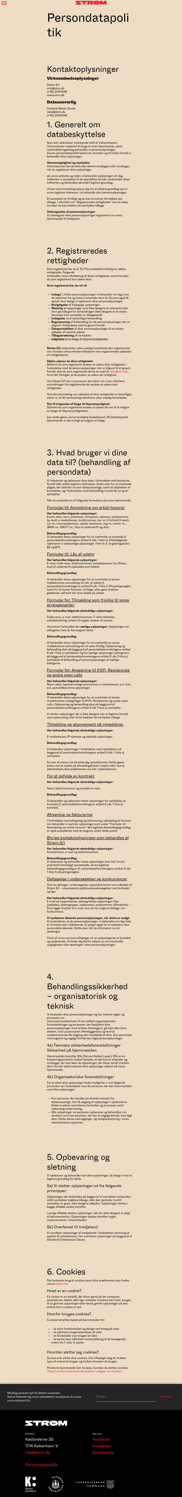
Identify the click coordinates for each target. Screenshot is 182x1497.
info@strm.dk (37, 1456)
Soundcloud (103, 1456)
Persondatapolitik (41, 1468)
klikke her (62, 1284)
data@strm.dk (118, 371)
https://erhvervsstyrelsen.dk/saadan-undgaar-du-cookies (84, 1371)
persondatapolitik (18, 1400)
